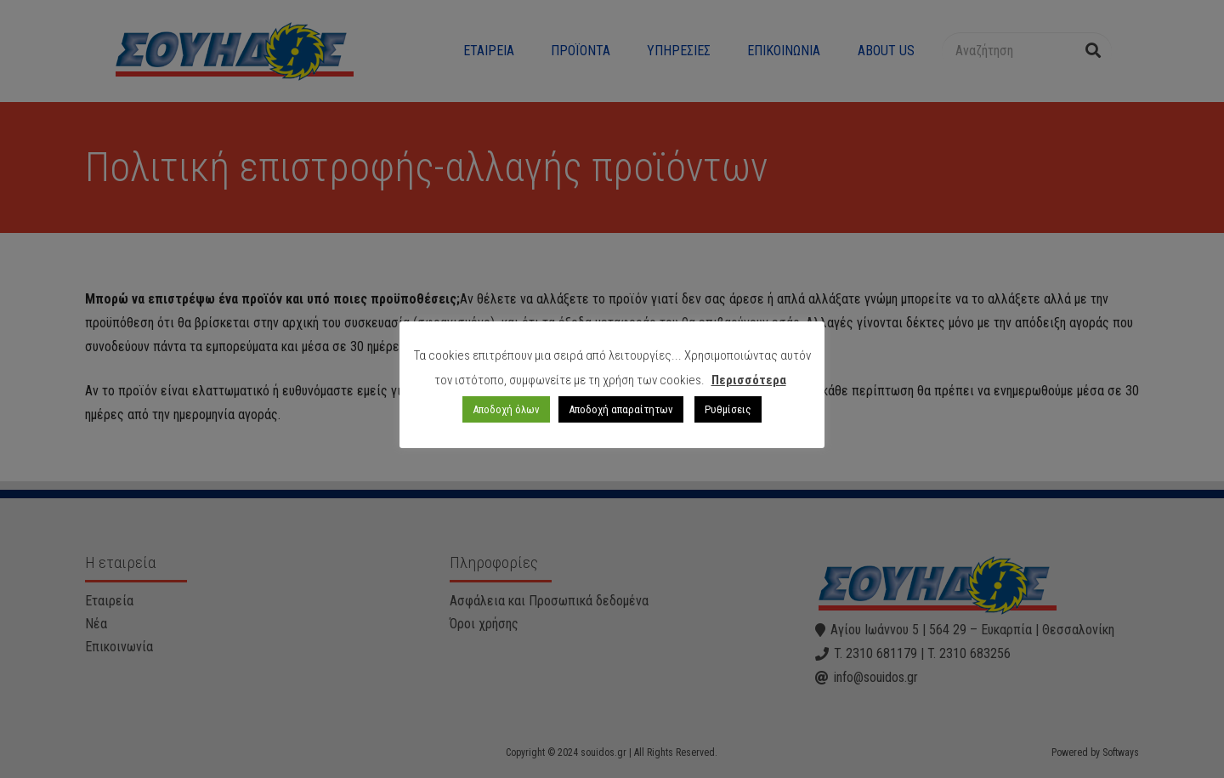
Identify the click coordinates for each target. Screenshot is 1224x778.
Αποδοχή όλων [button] (506, 409)
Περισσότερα (748, 380)
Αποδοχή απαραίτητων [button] (621, 409)
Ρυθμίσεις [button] (728, 409)
